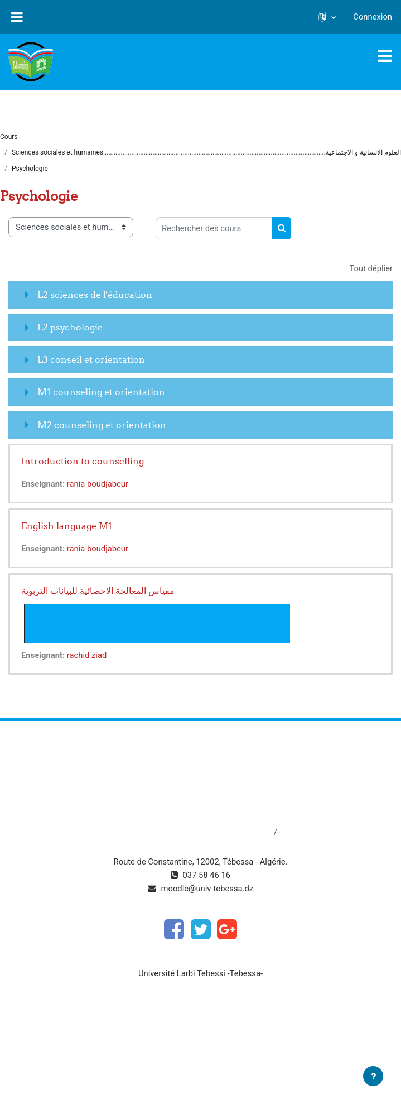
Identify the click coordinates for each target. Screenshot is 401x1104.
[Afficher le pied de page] (373, 1076)
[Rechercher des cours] (214, 228)
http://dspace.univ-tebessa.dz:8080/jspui (199, 832)
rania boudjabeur (97, 484)
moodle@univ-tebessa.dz (207, 889)
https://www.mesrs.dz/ (200, 757)
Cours (9, 137)
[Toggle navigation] (385, 56)
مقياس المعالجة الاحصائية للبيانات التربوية (98, 590)
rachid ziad (87, 655)
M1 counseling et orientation (101, 391)
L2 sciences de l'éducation (94, 294)
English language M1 (66, 525)
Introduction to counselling (82, 461)
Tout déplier (371, 268)
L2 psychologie (70, 327)
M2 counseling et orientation (101, 424)
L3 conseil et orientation (91, 359)
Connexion (372, 17)
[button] (327, 17)
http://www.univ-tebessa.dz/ (200, 795)
